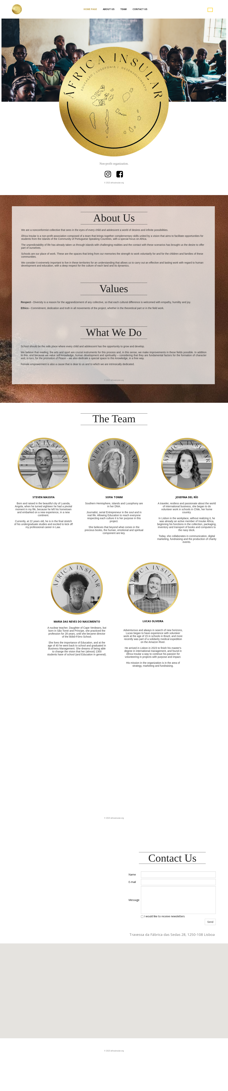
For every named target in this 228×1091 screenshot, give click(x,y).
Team (123, 9)
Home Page (90, 9)
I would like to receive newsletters (163, 916)
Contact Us (140, 9)
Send (210, 921)
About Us (108, 9)
